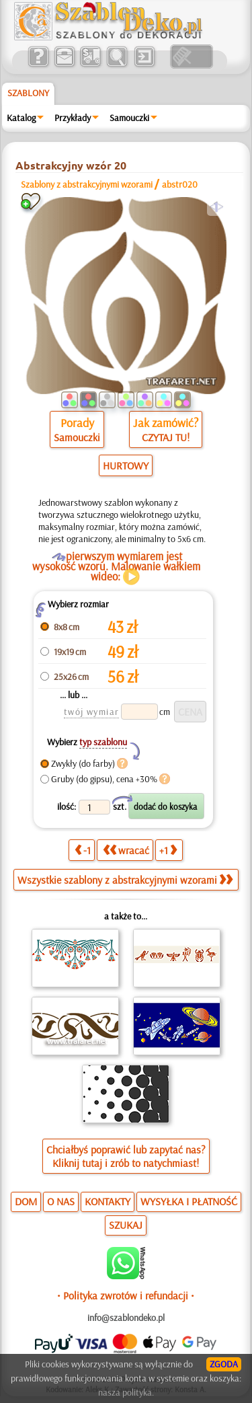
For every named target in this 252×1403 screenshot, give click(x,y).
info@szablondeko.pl (126, 1318)
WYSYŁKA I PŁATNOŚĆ (188, 1201)
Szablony (28, 93)
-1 (83, 850)
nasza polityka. (126, 1392)
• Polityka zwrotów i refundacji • (125, 1295)
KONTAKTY (107, 1201)
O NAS (61, 1201)
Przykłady (72, 118)
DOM (26, 1201)
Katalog (21, 118)
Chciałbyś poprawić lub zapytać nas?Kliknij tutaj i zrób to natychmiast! (126, 1156)
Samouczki (129, 118)
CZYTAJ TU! (166, 437)
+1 (168, 850)
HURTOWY (126, 465)
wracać (126, 850)
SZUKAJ (125, 1224)
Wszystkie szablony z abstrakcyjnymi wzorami (125, 879)
